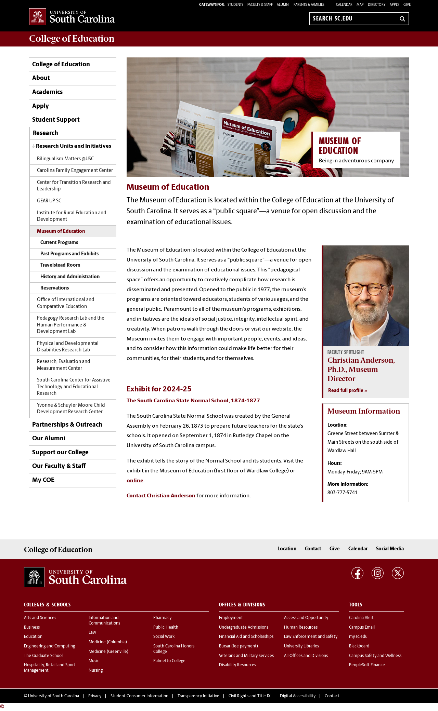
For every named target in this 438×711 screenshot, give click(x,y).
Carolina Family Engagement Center (75, 171)
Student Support (56, 120)
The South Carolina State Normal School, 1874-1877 (193, 401)
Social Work (164, 637)
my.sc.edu (358, 637)
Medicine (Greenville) (108, 652)
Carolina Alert (361, 618)
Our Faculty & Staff (59, 466)
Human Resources (301, 628)
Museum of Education (61, 231)
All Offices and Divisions (306, 656)
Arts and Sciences (40, 618)
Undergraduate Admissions (243, 628)
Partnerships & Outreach (67, 425)
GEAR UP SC (49, 201)
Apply (394, 5)
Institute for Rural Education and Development (71, 216)
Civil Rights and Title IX (250, 696)
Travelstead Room (60, 265)
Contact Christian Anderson (161, 496)
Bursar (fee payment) (238, 646)
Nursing (96, 671)
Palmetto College (169, 661)
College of (72, 38)
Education (33, 637)
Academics (47, 92)
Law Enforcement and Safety (310, 637)
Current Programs (59, 243)
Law (92, 633)
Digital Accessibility (297, 696)
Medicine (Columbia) (108, 642)
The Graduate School (43, 656)
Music (94, 661)
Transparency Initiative (198, 696)
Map (360, 5)
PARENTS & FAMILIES (309, 5)
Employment (231, 618)
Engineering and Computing (49, 646)
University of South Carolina (53, 696)
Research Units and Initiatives (73, 146)
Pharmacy (162, 618)
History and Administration (70, 277)
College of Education (61, 65)
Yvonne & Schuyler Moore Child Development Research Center (71, 408)
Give (407, 5)
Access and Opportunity (306, 618)
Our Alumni (48, 438)
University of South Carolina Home (72, 17)
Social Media (390, 549)
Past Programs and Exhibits (69, 254)
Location (287, 549)
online (135, 481)
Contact (313, 549)
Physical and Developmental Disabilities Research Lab (68, 346)
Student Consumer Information (139, 696)
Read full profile (345, 390)
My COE (43, 480)
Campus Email (362, 628)
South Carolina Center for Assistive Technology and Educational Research (74, 387)
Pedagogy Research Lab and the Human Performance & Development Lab (70, 325)
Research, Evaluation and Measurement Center (63, 365)
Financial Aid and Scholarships (246, 637)
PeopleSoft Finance (367, 665)
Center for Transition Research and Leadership (74, 185)
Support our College (60, 453)
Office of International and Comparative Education (65, 303)
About (41, 78)
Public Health (165, 628)
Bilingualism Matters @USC (65, 159)
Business (32, 628)
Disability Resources (237, 665)
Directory (377, 5)
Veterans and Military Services (246, 656)
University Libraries (301, 646)
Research (45, 133)
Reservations (54, 288)
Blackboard (359, 646)
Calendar (344, 5)
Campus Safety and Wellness (375, 656)
